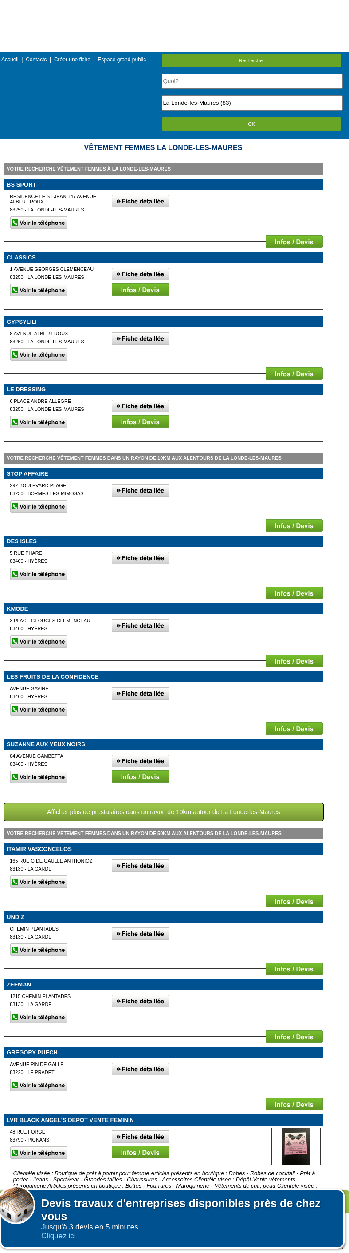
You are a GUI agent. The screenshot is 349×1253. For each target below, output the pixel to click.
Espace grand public (122, 59)
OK (251, 124)
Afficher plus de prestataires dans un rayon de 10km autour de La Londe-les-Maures (163, 811)
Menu (174, 6)
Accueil (10, 59)
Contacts (36, 59)
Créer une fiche (72, 59)
